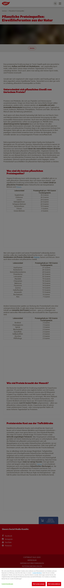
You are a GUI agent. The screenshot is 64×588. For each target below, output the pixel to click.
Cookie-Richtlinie (37, 573)
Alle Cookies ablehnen (54, 584)
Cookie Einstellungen (7, 584)
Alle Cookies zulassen (39, 584)
